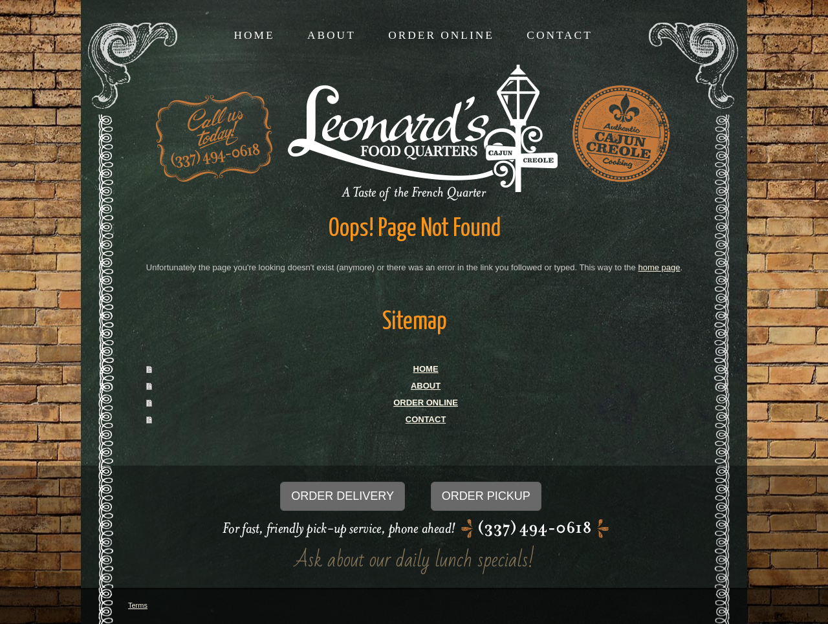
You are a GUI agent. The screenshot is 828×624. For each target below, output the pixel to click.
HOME (426, 369)
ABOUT (426, 386)
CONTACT (426, 419)
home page (659, 267)
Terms (137, 605)
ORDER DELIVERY (342, 496)
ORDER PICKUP (486, 496)
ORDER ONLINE (425, 402)
